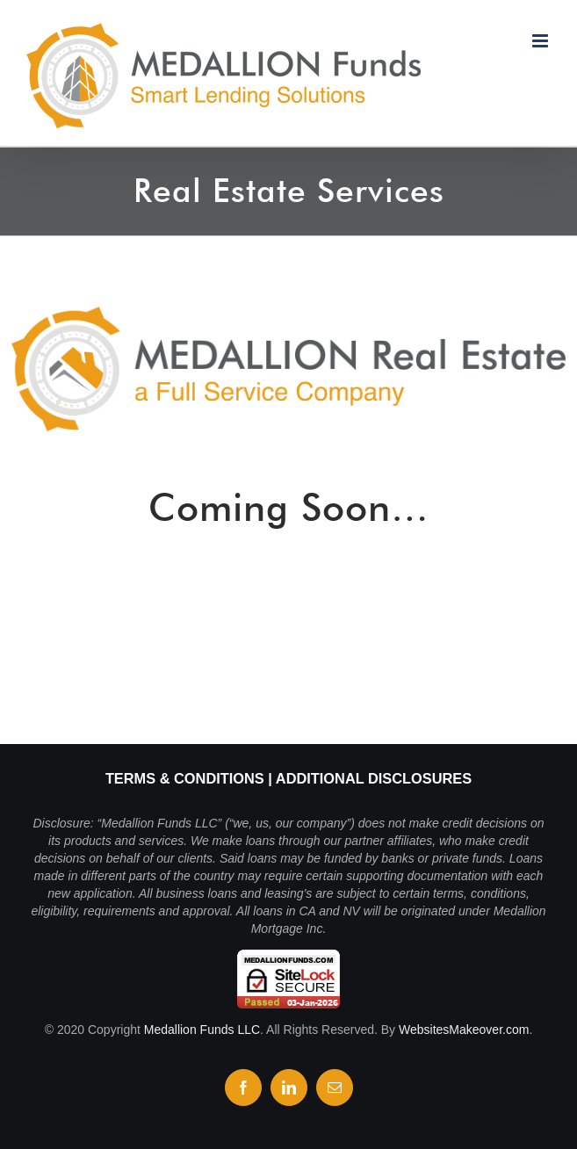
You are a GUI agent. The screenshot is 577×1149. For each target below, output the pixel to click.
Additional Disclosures (374, 778)
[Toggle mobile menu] (541, 41)
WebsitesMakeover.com (464, 1030)
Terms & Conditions (184, 778)
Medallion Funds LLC (202, 1030)
